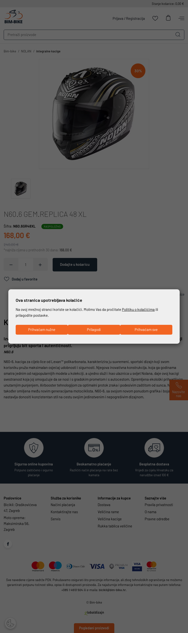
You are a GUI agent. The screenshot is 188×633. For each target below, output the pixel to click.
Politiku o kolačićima (138, 309)
